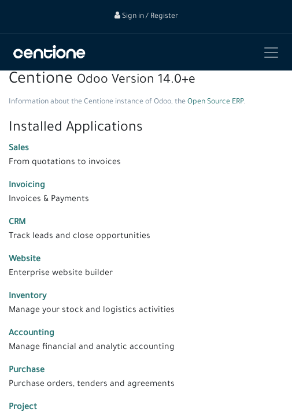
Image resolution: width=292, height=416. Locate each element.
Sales (19, 149)
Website (24, 260)
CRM (17, 223)
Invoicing (27, 186)
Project (23, 408)
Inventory (27, 297)
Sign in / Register (146, 17)
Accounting (31, 334)
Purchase (27, 371)
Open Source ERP (215, 102)
